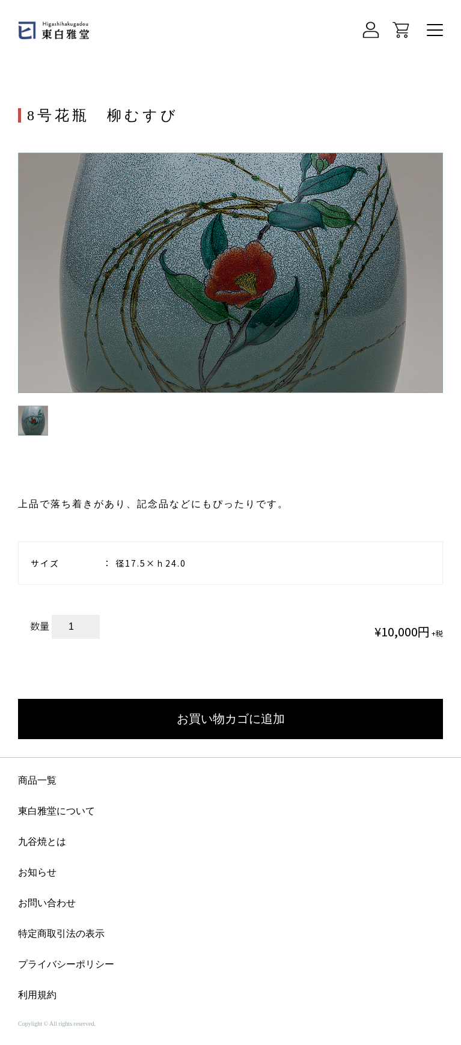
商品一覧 (37, 780)
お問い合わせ (47, 903)
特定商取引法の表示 (61, 934)
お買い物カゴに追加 (231, 718)
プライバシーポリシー (66, 964)
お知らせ (37, 872)
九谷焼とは (42, 842)
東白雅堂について (56, 811)
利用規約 (37, 995)
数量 (39, 625)
